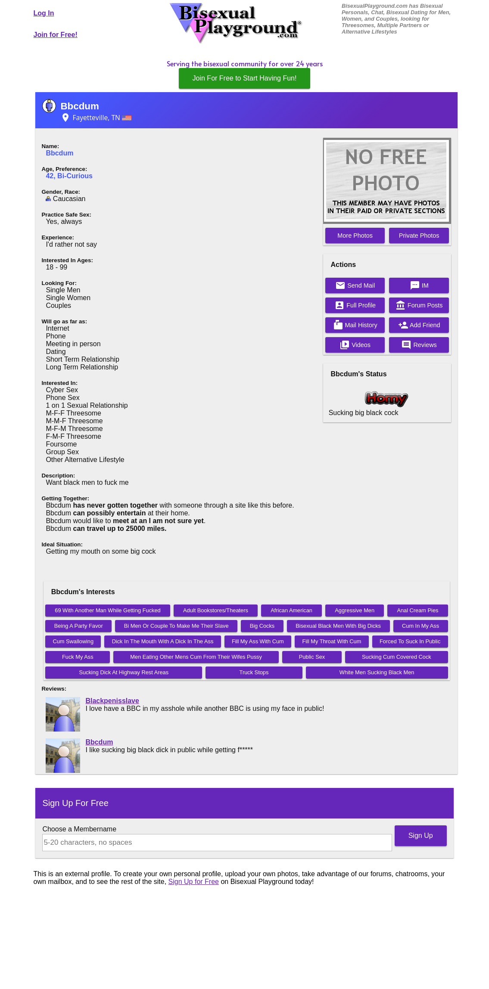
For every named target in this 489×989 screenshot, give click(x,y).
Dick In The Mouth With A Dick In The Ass (163, 641)
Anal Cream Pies (417, 610)
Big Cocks (262, 626)
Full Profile (355, 305)
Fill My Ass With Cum (258, 641)
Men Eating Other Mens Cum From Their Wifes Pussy (196, 657)
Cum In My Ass (420, 626)
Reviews (418, 345)
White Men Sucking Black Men (376, 672)
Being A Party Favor (78, 626)
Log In (44, 13)
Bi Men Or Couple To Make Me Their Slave (176, 626)
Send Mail (355, 285)
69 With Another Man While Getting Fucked (107, 610)
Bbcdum (79, 106)
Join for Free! (56, 34)
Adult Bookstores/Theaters (215, 610)
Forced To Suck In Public (410, 641)
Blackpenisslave (112, 700)
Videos (355, 345)
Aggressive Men (354, 610)
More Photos (355, 235)
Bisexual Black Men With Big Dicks (338, 626)
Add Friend (419, 325)
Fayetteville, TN (95, 117)
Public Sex (312, 657)
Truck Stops (254, 672)
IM (419, 285)
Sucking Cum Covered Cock (396, 657)
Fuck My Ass (77, 657)
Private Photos (419, 235)
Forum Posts (419, 305)
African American (291, 610)
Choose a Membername (79, 829)
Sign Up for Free (193, 881)
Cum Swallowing (73, 641)
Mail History (355, 325)
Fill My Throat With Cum (331, 641)
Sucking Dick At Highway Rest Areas (123, 672)
